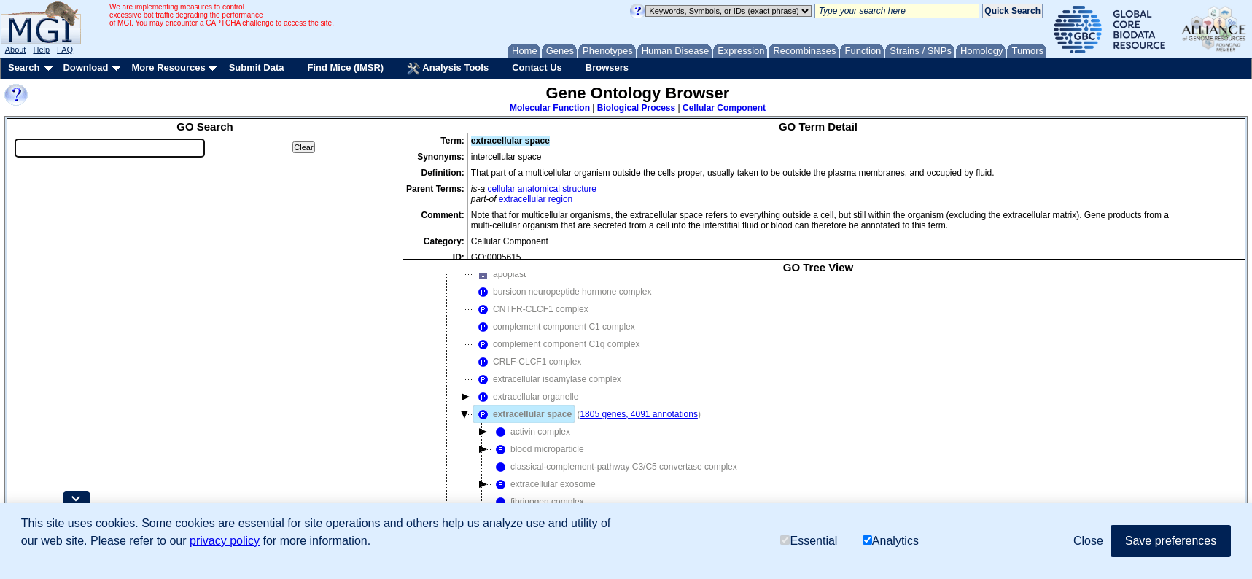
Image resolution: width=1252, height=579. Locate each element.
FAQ (65, 49)
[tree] (818, 405)
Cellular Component (724, 108)
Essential (808, 541)
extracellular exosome (543, 484)
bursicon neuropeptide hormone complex (562, 291)
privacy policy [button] (225, 541)
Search (23, 67)
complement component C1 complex (554, 326)
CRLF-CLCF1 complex (527, 361)
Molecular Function (550, 108)
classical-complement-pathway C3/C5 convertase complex (614, 466)
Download (85, 67)
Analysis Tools (448, 68)
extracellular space (523, 414)
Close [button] (1088, 541)
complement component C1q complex (556, 344)
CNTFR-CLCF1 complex (531, 309)
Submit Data (256, 67)
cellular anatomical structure (542, 189)
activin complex (530, 431)
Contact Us (537, 67)
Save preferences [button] (1170, 541)
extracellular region (535, 199)
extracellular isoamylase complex (547, 379)
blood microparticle (537, 449)
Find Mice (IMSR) (345, 67)
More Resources (168, 67)
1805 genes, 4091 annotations (638, 414)
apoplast (500, 274)
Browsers (607, 67)
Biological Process (636, 108)
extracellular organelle (526, 396)
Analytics (891, 541)
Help (41, 49)
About (15, 49)
